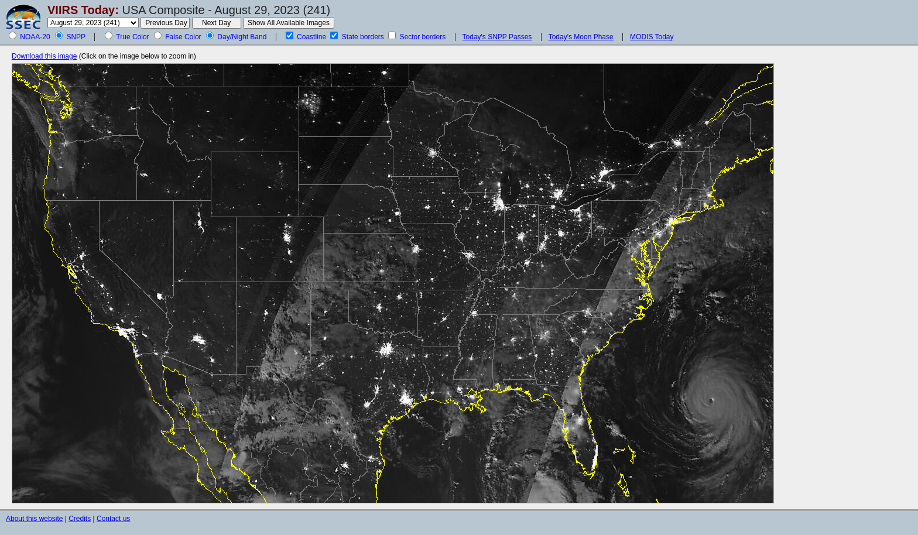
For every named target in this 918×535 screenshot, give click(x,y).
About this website (34, 519)
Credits (79, 519)
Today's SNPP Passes (497, 37)
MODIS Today (651, 37)
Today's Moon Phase (581, 37)
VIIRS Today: (83, 10)
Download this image (44, 56)
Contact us (113, 519)
